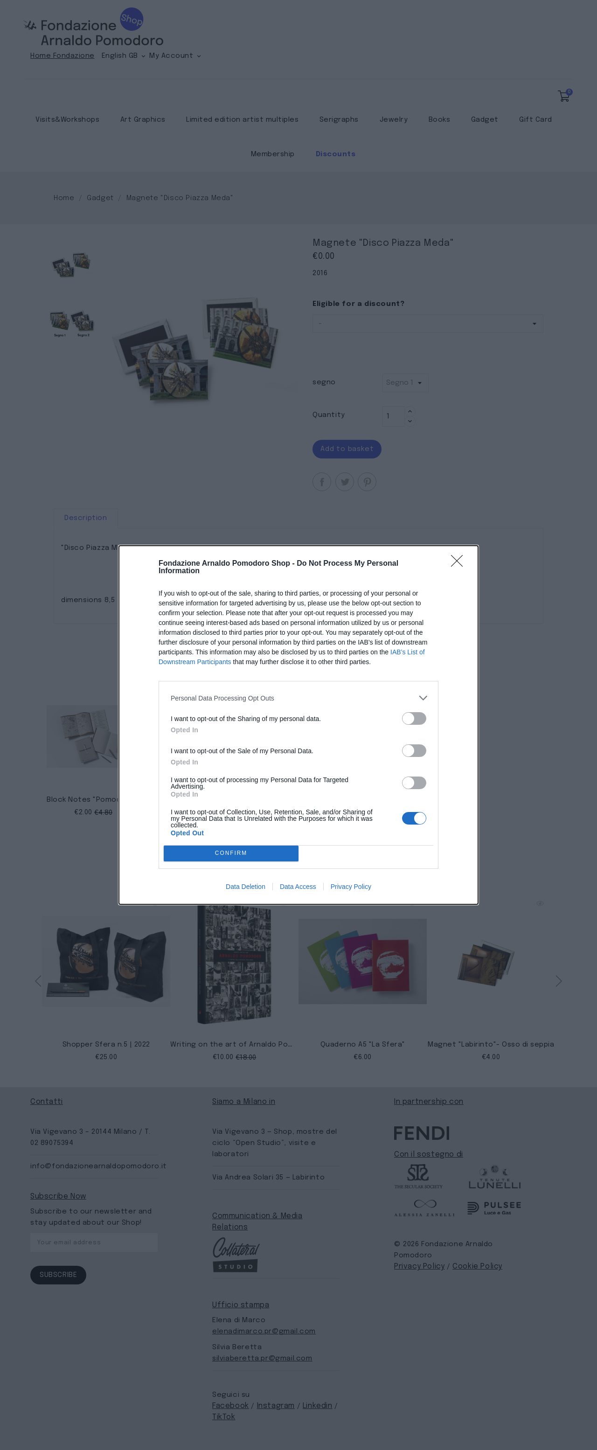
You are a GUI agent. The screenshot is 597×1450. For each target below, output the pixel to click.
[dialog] (298, 725)
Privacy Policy (351, 886)
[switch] (414, 718)
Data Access (298, 886)
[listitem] (298, 698)
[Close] (460, 564)
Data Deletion (245, 886)
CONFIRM (231, 853)
